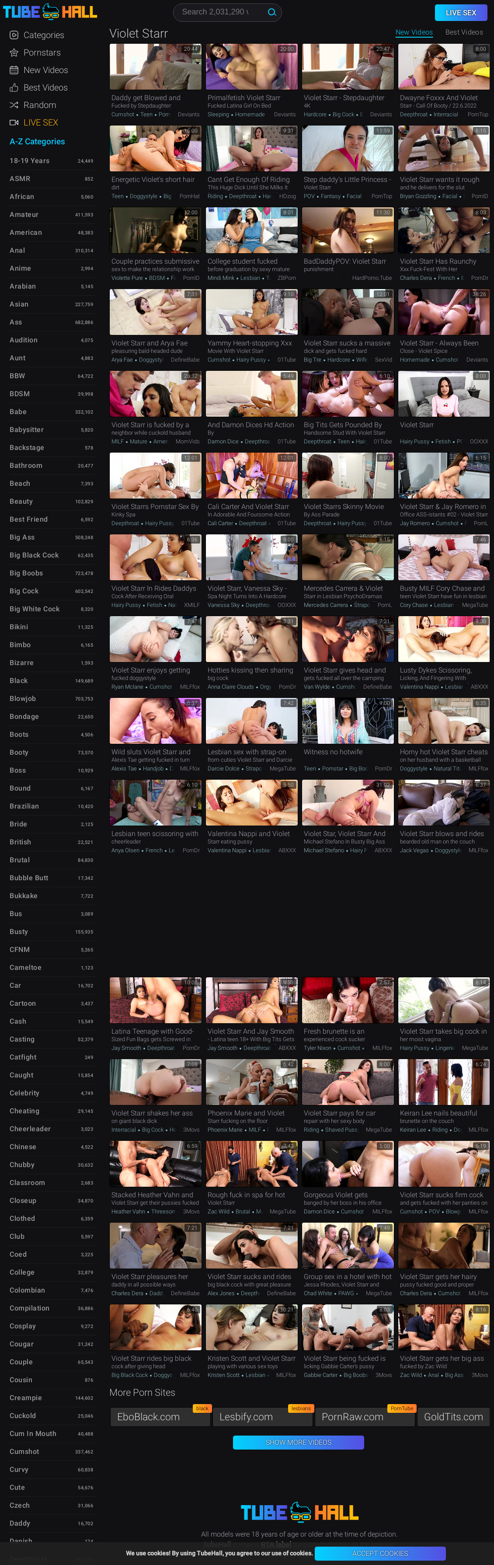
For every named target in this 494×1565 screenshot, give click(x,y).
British (20, 842)
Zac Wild (219, 1211)
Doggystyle (144, 196)
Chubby (22, 1165)
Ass (16, 322)
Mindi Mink (222, 278)
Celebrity (25, 1093)
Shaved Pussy (343, 1129)
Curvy (19, 1469)
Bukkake (24, 896)
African (22, 196)
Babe (18, 412)
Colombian (27, 1290)
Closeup (23, 1200)
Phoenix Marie (226, 1129)
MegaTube (475, 605)
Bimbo (20, 645)
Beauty (21, 501)
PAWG (346, 1293)
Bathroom (26, 465)
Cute (17, 1487)
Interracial (445, 114)
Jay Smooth (127, 1048)
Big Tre (313, 359)
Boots (19, 734)
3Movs (191, 1129)
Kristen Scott (224, 1375)
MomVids (188, 441)
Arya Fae (122, 359)
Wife (361, 359)
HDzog (287, 196)
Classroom (27, 1182)
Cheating (24, 1111)
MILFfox (190, 686)
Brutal (468, 278)
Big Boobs (361, 768)
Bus (16, 914)
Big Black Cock (130, 1375)
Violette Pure (127, 278)
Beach (20, 483)
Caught (21, 1075)
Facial (353, 196)
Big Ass (454, 1375)
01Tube (287, 359)
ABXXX (479, 686)
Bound (20, 788)
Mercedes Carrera (326, 605)
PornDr (479, 278)
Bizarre (22, 663)
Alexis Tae (124, 768)
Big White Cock (34, 609)
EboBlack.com (164, 1414)
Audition (24, 340)
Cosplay (23, 1326)
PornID (480, 196)
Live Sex (41, 122)
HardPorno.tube (372, 278)
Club (17, 1236)
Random (40, 105)
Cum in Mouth (33, 1433)
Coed (18, 1254)
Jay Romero (415, 523)
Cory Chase (414, 605)
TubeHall (50, 12)
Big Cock (343, 114)
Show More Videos (298, 1442)
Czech (20, 1505)
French (446, 278)
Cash (18, 1021)
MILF (118, 441)
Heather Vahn (128, 1211)
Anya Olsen (126, 850)
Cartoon (23, 1003)
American (164, 441)
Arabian (23, 286)
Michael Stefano (324, 850)
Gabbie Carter (321, 1375)
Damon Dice (224, 441)
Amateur (24, 214)
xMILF (192, 605)
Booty (19, 752)
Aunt (17, 358)
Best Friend (29, 519)
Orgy (266, 686)
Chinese (23, 1147)
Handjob (153, 768)
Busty (19, 931)
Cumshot (123, 114)
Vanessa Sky (224, 605)
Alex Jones (222, 1293)
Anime (20, 268)
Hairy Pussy (251, 359)
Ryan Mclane (128, 686)
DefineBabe (185, 359)
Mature (139, 441)
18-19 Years (30, 161)
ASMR (20, 178)
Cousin (21, 1380)
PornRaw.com (368, 1414)
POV (310, 196)
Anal (433, 1375)
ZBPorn (287, 278)
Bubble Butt (29, 878)
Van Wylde (317, 686)
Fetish (443, 441)
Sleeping (219, 114)
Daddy (157, 1293)
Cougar (22, 1344)
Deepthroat (414, 114)
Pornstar (168, 114)
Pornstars (42, 52)
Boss (18, 770)
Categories (44, 35)
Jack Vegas (415, 850)
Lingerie (444, 1048)
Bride (19, 824)
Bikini (19, 627)
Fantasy (331, 196)
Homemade (250, 114)
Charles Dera (416, 278)
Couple (21, 1362)
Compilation (30, 1308)
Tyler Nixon (318, 1048)
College (22, 1272)
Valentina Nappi (420, 686)
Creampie (26, 1398)
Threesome (165, 1211)
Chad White (319, 1293)
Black (19, 680)
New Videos (414, 32)
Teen (146, 114)
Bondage (24, 716)
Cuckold (23, 1416)
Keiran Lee (414, 1129)
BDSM (157, 278)
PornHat (190, 196)
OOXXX (479, 441)
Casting (22, 1039)
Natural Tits (448, 768)
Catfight (23, 1057)
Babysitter (27, 429)
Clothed (22, 1218)
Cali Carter (221, 523)
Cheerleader (30, 1129)
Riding (216, 196)
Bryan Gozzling (419, 196)
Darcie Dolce (224, 768)
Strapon (363, 605)
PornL (481, 523)
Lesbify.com (266, 1414)
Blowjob (455, 1211)
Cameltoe (26, 967)
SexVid (383, 359)
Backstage (27, 447)
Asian (19, 304)
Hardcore (316, 114)
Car (15, 985)
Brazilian (24, 806)
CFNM (20, 949)
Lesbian (250, 278)
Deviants (189, 114)
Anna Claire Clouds (231, 686)
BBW (17, 376)
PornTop (478, 114)
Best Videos (46, 87)
